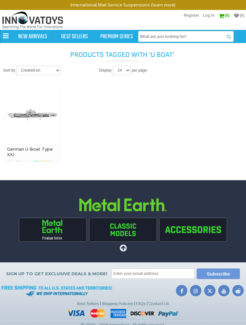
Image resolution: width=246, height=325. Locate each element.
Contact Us (159, 304)
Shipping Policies (117, 304)
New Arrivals (32, 36)
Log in (209, 15)
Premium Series (116, 36)
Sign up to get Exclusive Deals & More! (56, 273)
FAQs (141, 304)
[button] (5, 36)
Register (191, 15)
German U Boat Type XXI (30, 151)
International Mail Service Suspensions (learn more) (123, 4)
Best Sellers (74, 36)
